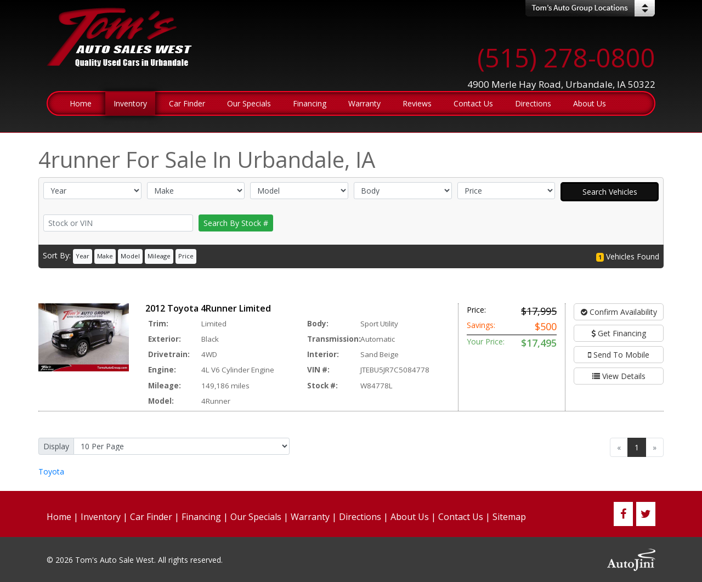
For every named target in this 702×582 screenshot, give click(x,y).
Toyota (51, 471)
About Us (409, 517)
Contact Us (460, 517)
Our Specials (255, 517)
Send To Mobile (618, 354)
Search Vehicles (609, 192)
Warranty (310, 517)
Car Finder (151, 517)
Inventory (101, 517)
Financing (201, 517)
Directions (360, 517)
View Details (619, 376)
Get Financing (618, 333)
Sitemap (509, 517)
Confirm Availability (619, 312)
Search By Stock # (235, 223)
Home (59, 517)
